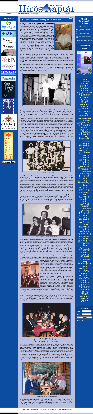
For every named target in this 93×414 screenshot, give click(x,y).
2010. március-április (84, 120)
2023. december (84, 291)
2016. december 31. (84, 242)
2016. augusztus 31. (84, 233)
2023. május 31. (84, 281)
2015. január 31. (84, 185)
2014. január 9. (84, 141)
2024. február (84, 295)
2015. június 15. (84, 201)
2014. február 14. (84, 148)
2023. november (84, 289)
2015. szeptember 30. (84, 210)
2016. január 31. (84, 221)
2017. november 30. (84, 263)
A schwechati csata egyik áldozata (84, 26)
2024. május (84, 300)
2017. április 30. (84, 251)
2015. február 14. (84, 187)
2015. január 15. (84, 184)
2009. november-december (84, 116)
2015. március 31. (84, 192)
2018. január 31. (84, 266)
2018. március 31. (84, 270)
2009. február (84, 103)
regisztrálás (80, 320)
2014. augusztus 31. (84, 170)
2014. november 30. (84, 178)
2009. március (84, 104)
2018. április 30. (84, 272)
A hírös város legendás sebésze (83, 33)
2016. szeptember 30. (84, 235)
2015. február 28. (84, 189)
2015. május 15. (84, 198)
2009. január (84, 101)
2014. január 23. (84, 145)
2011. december (84, 129)
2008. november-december (84, 98)
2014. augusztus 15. (84, 168)
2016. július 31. (84, 231)
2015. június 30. (84, 203)
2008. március (84, 87)
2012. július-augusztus (84, 133)
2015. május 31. (84, 199)
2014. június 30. (84, 164)
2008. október (84, 96)
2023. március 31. (84, 277)
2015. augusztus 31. (84, 207)
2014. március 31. (84, 154)
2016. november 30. (84, 240)
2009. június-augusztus (84, 110)
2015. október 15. (84, 212)
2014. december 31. (84, 182)
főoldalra (9, 13)
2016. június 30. (84, 229)
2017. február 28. (84, 247)
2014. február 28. (84, 150)
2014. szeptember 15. (84, 171)
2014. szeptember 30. (84, 173)
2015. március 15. (84, 191)
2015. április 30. (84, 196)
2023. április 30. (84, 279)
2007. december (84, 81)
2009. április (84, 106)
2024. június (84, 302)
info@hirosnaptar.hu (67, 409)
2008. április (84, 89)
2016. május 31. (84, 228)
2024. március (84, 296)
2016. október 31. (84, 236)
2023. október (84, 288)
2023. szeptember (84, 286)
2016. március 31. (84, 224)
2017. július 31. (84, 256)
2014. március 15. (84, 152)
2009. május (84, 108)
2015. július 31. (84, 205)
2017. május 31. (84, 252)
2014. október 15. (84, 175)
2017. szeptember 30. (84, 259)
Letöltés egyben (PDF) (84, 74)
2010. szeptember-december (84, 126)
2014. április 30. (84, 157)
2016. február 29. (84, 222)
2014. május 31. (84, 161)
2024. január (84, 293)
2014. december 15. (84, 180)
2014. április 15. (84, 155)
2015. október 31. (84, 214)
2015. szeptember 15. (84, 208)
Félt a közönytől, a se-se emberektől (84, 40)
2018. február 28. (84, 268)
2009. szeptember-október (84, 112)
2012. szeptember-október (84, 135)
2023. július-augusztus (84, 284)
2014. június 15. (84, 163)
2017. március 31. (84, 249)
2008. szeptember (84, 94)
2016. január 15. (84, 219)
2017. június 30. (84, 254)
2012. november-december (84, 139)
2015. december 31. (84, 217)
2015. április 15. (84, 194)
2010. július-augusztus (84, 124)
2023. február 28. (84, 275)
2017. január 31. (84, 245)
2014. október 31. (84, 177)
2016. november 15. (84, 238)
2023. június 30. (84, 282)
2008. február (84, 85)
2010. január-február (84, 118)
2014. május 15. (84, 159)
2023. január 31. (84, 273)
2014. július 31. (84, 166)
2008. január (84, 83)
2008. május (84, 90)
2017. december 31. (84, 265)
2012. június (84, 131)
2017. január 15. (84, 244)
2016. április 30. (84, 226)
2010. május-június (84, 122)
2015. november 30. (84, 215)
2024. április (84, 298)
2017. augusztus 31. (84, 258)
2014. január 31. (84, 147)
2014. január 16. (84, 143)
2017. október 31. (84, 261)
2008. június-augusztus (84, 92)
